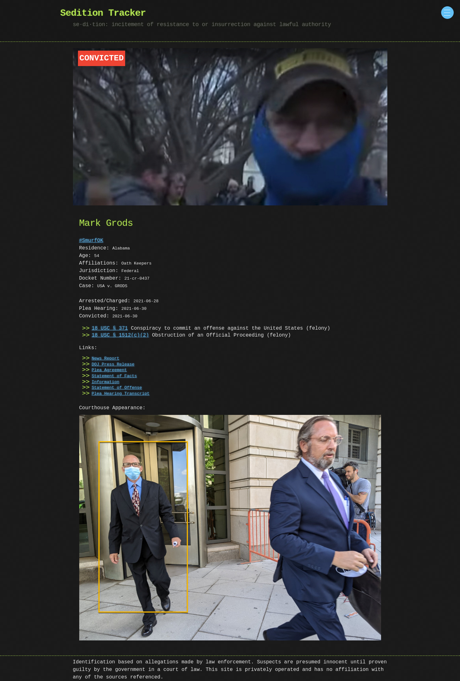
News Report (105, 358)
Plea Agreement (109, 370)
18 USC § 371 (110, 328)
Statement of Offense (117, 388)
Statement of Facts (114, 376)
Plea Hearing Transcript (121, 394)
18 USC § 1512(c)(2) (120, 335)
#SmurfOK (91, 240)
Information (105, 382)
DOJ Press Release (113, 364)
